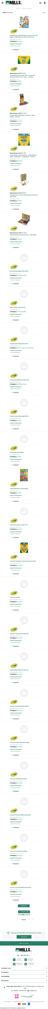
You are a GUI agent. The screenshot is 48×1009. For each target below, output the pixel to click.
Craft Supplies (21, 312)
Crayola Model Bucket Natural (19, 380)
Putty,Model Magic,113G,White (19, 271)
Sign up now (24, 936)
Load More (23, 906)
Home (18, 8)
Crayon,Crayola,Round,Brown (19, 633)
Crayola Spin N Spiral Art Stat (19, 343)
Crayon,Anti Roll (15, 597)
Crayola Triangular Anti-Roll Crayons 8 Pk (23, 561)
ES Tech (42, 1001)
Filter (44, 13)
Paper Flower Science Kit (17, 307)
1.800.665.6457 (23, 990)
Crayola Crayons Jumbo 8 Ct (19, 525)
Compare (14, 49)
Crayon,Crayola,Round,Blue (18, 851)
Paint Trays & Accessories (25, 348)
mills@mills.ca (33, 990)
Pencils (19, 201)
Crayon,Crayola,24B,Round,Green (20, 887)
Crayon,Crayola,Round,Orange (19, 742)
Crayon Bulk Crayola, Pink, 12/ (19, 670)
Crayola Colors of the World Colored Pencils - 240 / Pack (24, 195)
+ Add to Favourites (15, 44)
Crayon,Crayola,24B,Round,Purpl (20, 815)
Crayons (19, 121)
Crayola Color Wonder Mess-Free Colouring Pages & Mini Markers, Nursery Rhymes (23, 36)
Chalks (19, 81)
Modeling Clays (22, 275)
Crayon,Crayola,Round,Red (18, 779)
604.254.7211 (25, 955)
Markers (19, 41)
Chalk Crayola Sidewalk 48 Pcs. (19, 416)
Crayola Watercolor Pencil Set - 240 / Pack (23, 235)
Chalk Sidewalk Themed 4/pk (19, 488)
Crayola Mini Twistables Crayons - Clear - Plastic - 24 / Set (23, 116)
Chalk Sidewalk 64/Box (17, 452)
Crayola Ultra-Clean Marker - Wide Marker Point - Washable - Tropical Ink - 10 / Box (23, 155)
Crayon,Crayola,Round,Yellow (19, 706)
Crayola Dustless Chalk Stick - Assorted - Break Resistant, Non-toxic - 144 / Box (23, 76)
